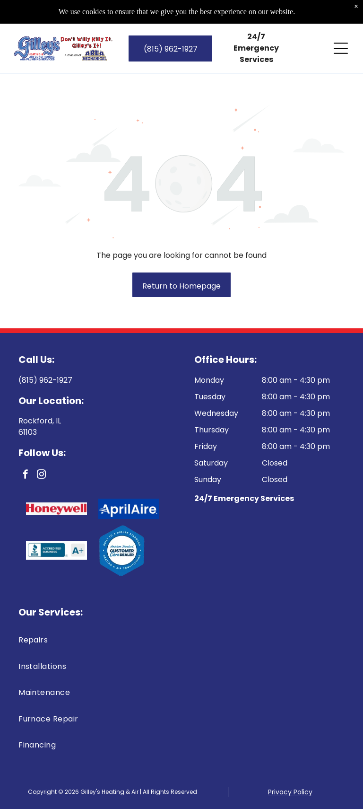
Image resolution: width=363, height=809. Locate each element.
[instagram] (41, 475)
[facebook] (25, 475)
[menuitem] (181, 640)
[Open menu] (341, 48)
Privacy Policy (290, 792)
